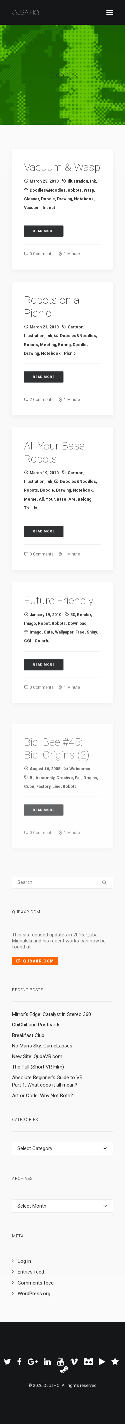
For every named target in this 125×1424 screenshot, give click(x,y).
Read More (44, 231)
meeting (48, 355)
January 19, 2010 (45, 646)
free (80, 664)
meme (30, 521)
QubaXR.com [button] (35, 960)
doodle (48, 199)
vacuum (31, 207)
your (50, 521)
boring (64, 355)
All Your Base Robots (54, 474)
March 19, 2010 (44, 494)
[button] (109, 12)
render (84, 646)
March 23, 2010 (44, 181)
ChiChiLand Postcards (36, 1025)
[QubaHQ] (25, 12)
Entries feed (31, 1272)
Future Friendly (58, 632)
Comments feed (36, 1283)
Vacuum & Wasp (62, 167)
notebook (84, 199)
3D (72, 646)
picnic (70, 364)
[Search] (62, 882)
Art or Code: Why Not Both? (42, 1096)
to (26, 529)
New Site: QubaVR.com (37, 1056)
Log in (24, 1261)
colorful (42, 673)
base (61, 521)
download (77, 655)
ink (93, 181)
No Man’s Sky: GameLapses (42, 1046)
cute (48, 664)
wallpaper (64, 664)
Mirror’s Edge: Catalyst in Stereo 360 (51, 1014)
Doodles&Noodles (48, 190)
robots (75, 190)
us (34, 529)
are (72, 521)
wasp (89, 190)
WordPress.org (34, 1294)
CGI (27, 673)
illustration (78, 181)
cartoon (75, 338)
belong (84, 521)
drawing (64, 199)
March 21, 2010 (44, 338)
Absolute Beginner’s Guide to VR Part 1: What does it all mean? (47, 1081)
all (41, 521)
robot (44, 655)
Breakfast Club (28, 1035)
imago (30, 655)
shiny (92, 664)
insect (49, 207)
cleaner (31, 199)
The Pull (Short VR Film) (38, 1067)
